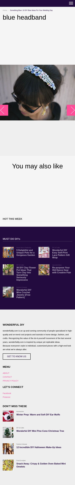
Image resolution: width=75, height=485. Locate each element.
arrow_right (71, 110)
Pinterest (6, 397)
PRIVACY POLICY (10, 381)
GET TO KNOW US (16, 356)
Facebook (7, 393)
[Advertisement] (37, 193)
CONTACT (7, 377)
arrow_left (4, 110)
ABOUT (6, 373)
